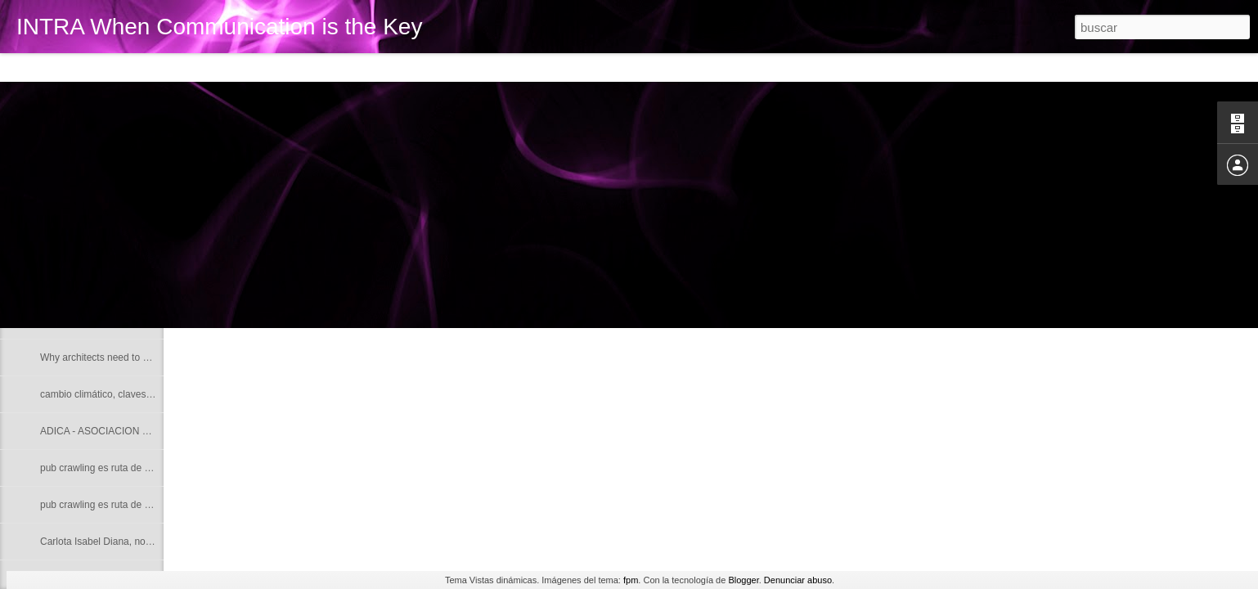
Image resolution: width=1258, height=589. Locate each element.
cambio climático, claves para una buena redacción (151, 394)
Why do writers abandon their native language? (142, 284)
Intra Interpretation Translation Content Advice (140, 320)
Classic (26, 67)
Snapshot (292, 67)
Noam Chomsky (75, 247)
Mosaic (187, 67)
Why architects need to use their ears (121, 357)
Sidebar (237, 67)
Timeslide (352, 67)
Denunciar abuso (798, 580)
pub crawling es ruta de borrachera (115, 468)
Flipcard (76, 67)
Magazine (134, 67)
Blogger (743, 580)
